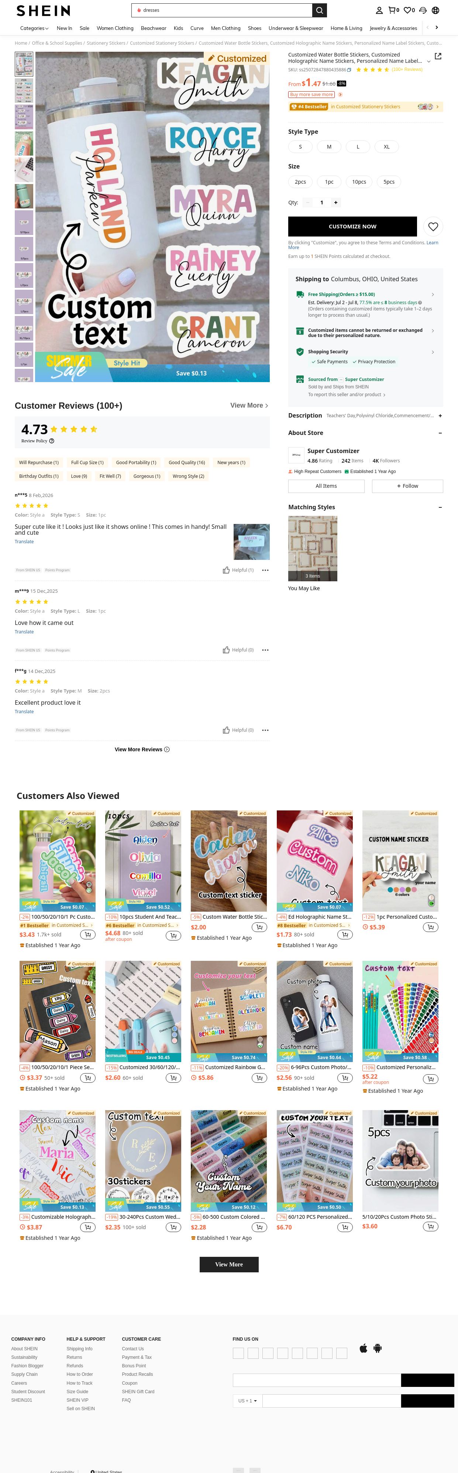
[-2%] (25, 917)
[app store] (245, 1370)
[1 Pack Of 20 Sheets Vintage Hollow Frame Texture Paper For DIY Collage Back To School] (312, 548)
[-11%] (197, 1068)
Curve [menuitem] (197, 28)
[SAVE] (433, 227)
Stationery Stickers (106, 43)
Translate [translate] (24, 541)
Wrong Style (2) (188, 476)
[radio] (300, 146)
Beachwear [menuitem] (153, 28)
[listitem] (312, 548)
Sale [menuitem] (84, 28)
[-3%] (25, 1217)
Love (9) (79, 476)
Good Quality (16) (187, 462)
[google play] (259, 1370)
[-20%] (283, 1068)
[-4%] (282, 917)
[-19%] (111, 1217)
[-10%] (111, 917)
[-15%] (111, 1068)
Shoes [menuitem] (254, 28)
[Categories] (35, 28)
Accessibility (62, 1457)
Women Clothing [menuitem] (115, 28)
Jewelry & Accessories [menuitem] (393, 28)
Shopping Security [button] (328, 351)
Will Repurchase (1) (39, 462)
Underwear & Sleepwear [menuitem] (296, 28)
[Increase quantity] (336, 202)
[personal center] (379, 10)
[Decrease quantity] (308, 202)
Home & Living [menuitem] (346, 28)
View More (229, 1264)
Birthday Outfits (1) (39, 476)
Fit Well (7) (110, 476)
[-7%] (282, 1217)
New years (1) (231, 462)
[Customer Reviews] (142, 406)
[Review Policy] (38, 441)
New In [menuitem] (64, 28)
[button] (423, 10)
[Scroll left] (427, 28)
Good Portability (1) (136, 462)
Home (21, 43)
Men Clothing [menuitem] (226, 28)
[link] (393, 10)
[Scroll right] (436, 28)
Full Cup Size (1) (87, 462)
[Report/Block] (265, 570)
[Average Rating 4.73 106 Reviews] (389, 70)
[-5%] (196, 917)
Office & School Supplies (57, 43)
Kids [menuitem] (178, 28)
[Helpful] (226, 570)
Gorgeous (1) (147, 476)
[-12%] (368, 917)
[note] (58, 905)
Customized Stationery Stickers (162, 43)
